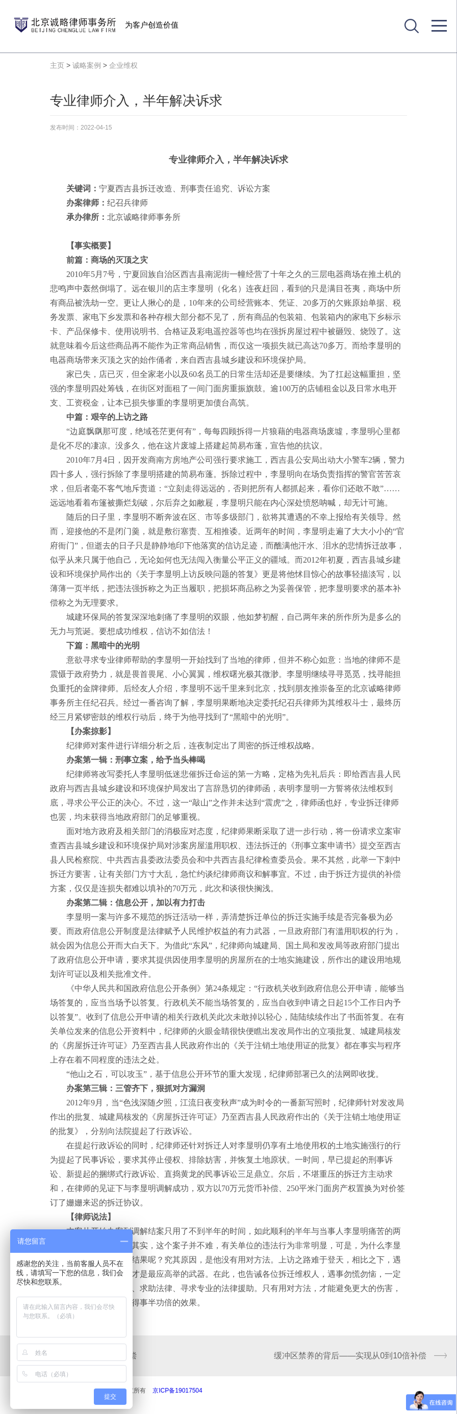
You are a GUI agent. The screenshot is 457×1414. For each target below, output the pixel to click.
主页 (57, 65)
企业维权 (123, 65)
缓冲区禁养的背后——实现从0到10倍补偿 (350, 1355)
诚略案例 (86, 65)
